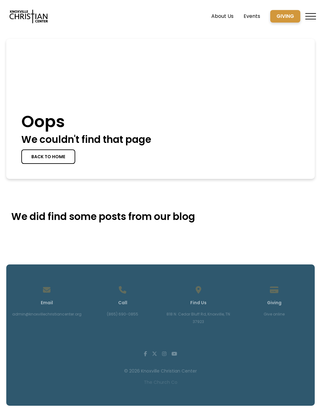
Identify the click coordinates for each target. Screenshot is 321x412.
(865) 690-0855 (122, 314)
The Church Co (160, 382)
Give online (274, 314)
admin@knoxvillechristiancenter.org (47, 314)
